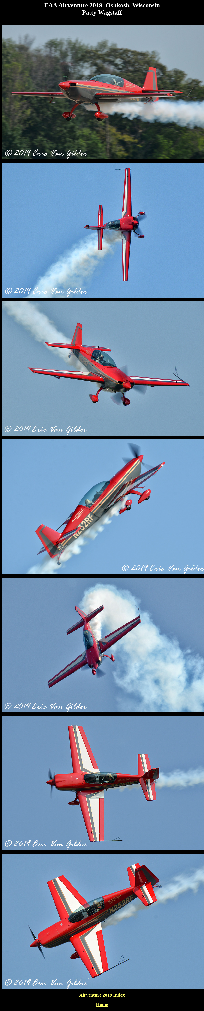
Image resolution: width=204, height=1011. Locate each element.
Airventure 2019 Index (102, 995)
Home (102, 1004)
